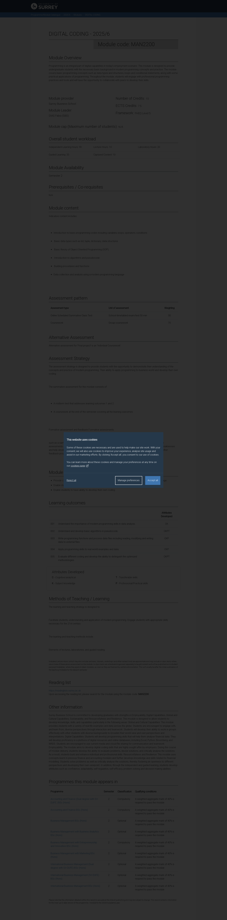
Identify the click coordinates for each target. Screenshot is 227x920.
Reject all (71, 480)
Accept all (153, 480)
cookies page (80, 465)
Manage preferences (129, 480)
